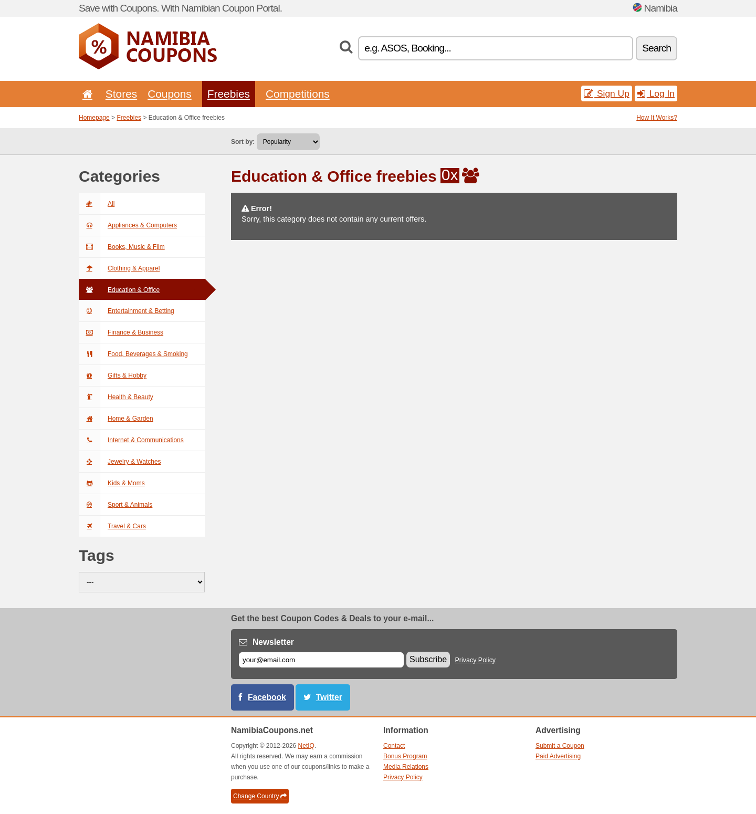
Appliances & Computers (128, 225)
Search (656, 48)
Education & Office (119, 289)
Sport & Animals (115, 504)
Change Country (260, 796)
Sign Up (606, 93)
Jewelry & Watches (120, 461)
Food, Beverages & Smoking (133, 353)
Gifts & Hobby (112, 375)
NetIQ (306, 745)
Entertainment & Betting (126, 310)
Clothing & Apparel (119, 268)
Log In (656, 93)
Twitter (329, 697)
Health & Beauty (116, 397)
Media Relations (405, 766)
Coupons (170, 94)
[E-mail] (321, 659)
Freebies (228, 94)
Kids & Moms (112, 483)
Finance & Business (121, 332)
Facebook (267, 697)
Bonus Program (405, 756)
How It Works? (656, 117)
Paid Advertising (558, 756)
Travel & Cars (112, 526)
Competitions (298, 94)
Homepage (94, 117)
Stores (121, 94)
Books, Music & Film (122, 246)
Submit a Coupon (560, 745)
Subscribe (428, 659)
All (96, 203)
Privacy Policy (475, 660)
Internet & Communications (131, 440)
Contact (394, 745)
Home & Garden (116, 418)
